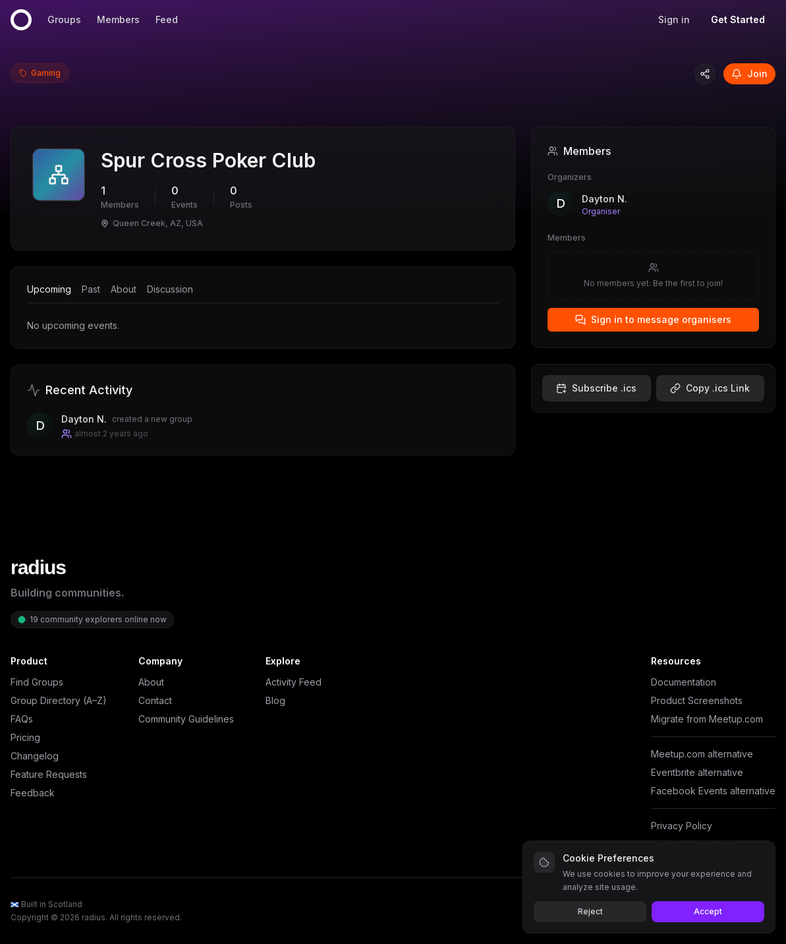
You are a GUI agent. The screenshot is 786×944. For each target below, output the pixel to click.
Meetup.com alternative (702, 753)
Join (749, 73)
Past (91, 289)
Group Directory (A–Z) (59, 700)
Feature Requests (49, 774)
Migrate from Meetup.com (707, 718)
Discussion (170, 289)
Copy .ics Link (710, 388)
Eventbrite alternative (697, 772)
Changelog (35, 755)
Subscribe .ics (596, 388)
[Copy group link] (705, 73)
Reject (590, 911)
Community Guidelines (186, 718)
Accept (708, 911)
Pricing (25, 737)
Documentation (683, 682)
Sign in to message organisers (653, 319)
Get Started (738, 19)
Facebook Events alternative (713, 790)
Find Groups (37, 682)
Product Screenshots (697, 700)
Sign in (674, 19)
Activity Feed (294, 682)
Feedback (33, 792)
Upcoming (49, 289)
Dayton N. (604, 198)
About (123, 289)
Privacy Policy (681, 825)
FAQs (22, 718)
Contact (155, 700)
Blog (275, 700)
